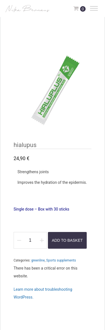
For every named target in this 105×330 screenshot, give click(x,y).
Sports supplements (61, 260)
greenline (38, 260)
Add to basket (67, 240)
